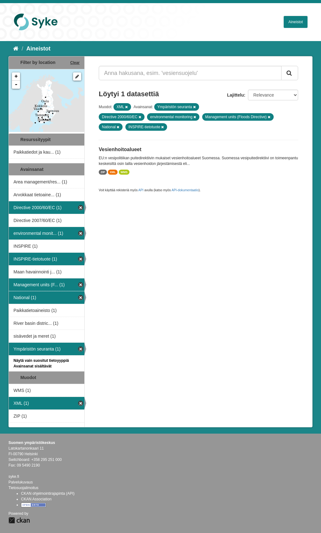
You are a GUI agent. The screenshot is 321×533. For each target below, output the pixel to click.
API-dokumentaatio (185, 190)
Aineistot (295, 22)
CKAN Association (36, 499)
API (140, 190)
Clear (75, 63)
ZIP (103, 172)
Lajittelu (235, 95)
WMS (124, 172)
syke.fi (13, 476)
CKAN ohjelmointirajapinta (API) (48, 493)
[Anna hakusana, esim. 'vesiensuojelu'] (190, 73)
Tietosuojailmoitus (23, 488)
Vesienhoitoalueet (120, 149)
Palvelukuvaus (20, 482)
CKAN (19, 520)
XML (113, 172)
